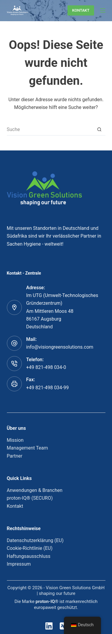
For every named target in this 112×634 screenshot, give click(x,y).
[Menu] (102, 10)
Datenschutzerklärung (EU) (35, 540)
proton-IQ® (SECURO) (30, 498)
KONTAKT (80, 10)
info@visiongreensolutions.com (59, 347)
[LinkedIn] (49, 626)
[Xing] (63, 626)
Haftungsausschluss (28, 556)
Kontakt (15, 506)
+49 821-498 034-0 (46, 367)
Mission (15, 440)
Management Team (27, 448)
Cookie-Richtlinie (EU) (30, 548)
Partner (15, 456)
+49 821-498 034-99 (47, 387)
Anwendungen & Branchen (35, 490)
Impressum (19, 564)
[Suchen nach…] (50, 130)
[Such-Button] (99, 130)
